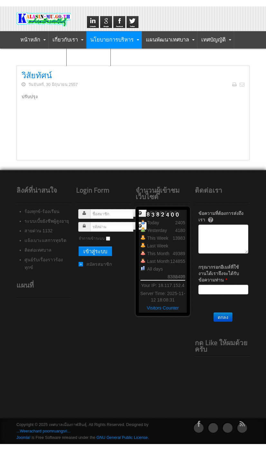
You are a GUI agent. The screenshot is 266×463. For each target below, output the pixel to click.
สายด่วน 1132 (38, 230)
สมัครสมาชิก (99, 264)
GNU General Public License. (123, 437)
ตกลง (223, 317)
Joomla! (23, 437)
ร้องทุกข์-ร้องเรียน (42, 211)
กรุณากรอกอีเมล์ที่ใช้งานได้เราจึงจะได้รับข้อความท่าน (218, 273)
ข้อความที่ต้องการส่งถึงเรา (220, 216)
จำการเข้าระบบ (92, 238)
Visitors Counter (163, 307)
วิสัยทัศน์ (37, 75)
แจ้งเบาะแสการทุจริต (45, 240)
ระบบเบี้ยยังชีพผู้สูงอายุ (46, 221)
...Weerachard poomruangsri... (43, 431)
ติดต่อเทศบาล (38, 250)
